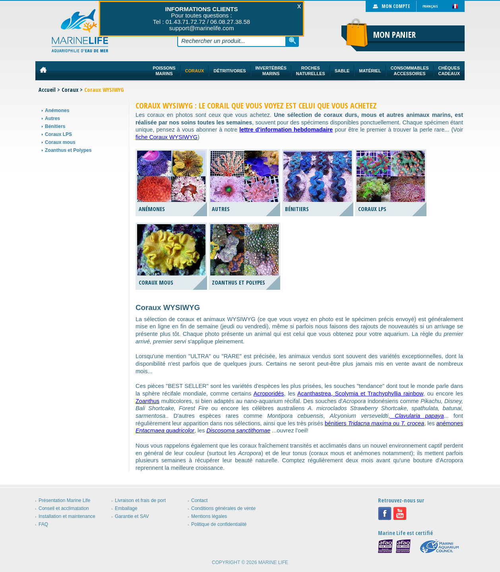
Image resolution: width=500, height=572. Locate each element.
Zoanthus (147, 401)
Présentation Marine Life (64, 500)
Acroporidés (269, 393)
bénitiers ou (374, 423)
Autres (52, 118)
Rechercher (292, 40)
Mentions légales (209, 516)
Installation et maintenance (67, 516)
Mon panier (394, 34)
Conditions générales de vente (223, 508)
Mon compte (396, 6)
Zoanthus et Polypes (68, 150)
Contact (199, 500)
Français (430, 6)
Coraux (70, 89)
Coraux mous (60, 142)
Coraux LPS (58, 134)
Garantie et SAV (132, 516)
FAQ (43, 524)
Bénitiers (55, 126)
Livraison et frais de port (140, 500)
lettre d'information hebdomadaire (286, 129)
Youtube (400, 513)
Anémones (57, 110)
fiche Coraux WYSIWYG (167, 137)
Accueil (47, 89)
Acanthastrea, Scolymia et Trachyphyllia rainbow (360, 393)
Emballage (126, 508)
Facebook (384, 513)
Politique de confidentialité (218, 524)
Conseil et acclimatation (64, 508)
